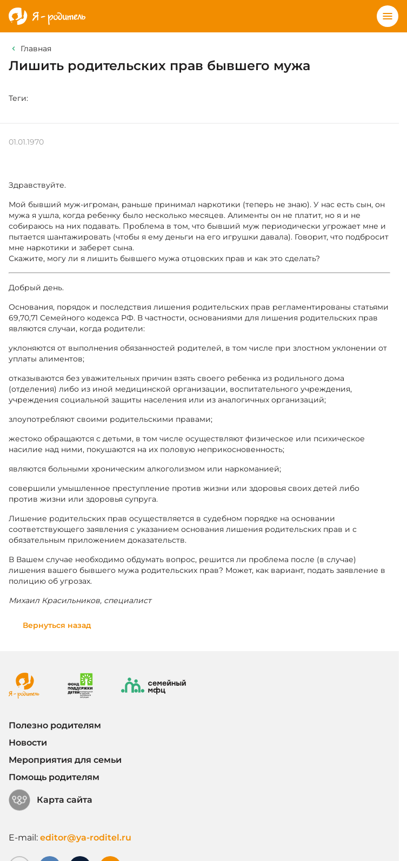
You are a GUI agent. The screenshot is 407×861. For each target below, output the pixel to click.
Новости (28, 742)
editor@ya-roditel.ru (85, 837)
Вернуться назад (57, 625)
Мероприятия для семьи (65, 760)
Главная (36, 48)
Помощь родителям (54, 777)
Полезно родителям (55, 725)
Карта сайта (50, 800)
